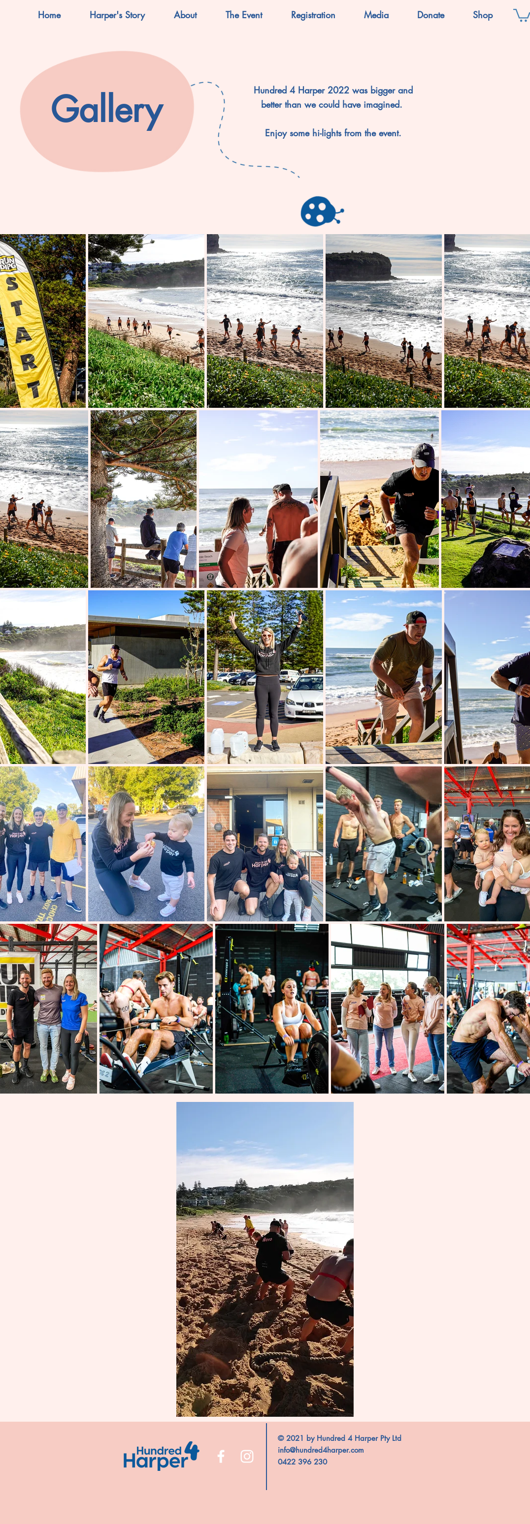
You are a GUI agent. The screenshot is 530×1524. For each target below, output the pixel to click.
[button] (185, 15)
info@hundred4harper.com (321, 1450)
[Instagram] (247, 1456)
